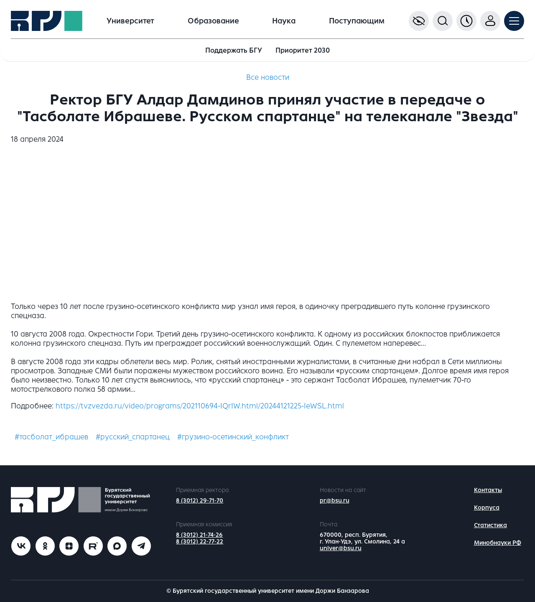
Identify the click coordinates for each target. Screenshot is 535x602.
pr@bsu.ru (334, 500)
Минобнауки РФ (497, 543)
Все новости (267, 77)
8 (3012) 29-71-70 (199, 500)
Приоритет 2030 (302, 50)
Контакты (488, 490)
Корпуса (486, 508)
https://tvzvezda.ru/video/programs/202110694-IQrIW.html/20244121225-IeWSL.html (200, 406)
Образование (213, 21)
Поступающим (357, 21)
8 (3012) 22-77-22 (199, 541)
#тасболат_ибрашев (51, 437)
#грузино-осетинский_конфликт (233, 437)
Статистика (490, 525)
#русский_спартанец (133, 437)
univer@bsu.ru (341, 548)
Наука (284, 21)
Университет (130, 21)
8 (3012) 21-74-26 (199, 535)
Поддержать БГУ (233, 50)
